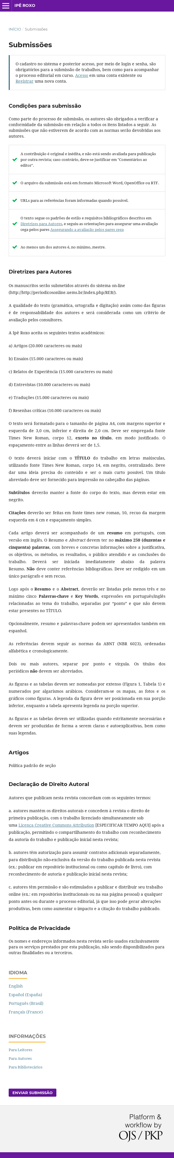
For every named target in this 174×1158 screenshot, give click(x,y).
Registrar (25, 81)
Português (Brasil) (26, 1003)
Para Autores (20, 1058)
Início (15, 29)
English (16, 986)
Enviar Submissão (32, 1092)
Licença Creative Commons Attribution (56, 825)
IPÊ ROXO (24, 5)
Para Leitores (20, 1049)
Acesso (81, 75)
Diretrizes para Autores (41, 223)
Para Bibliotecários (25, 1067)
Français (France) (26, 1012)
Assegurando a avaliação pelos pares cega (87, 229)
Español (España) (25, 994)
